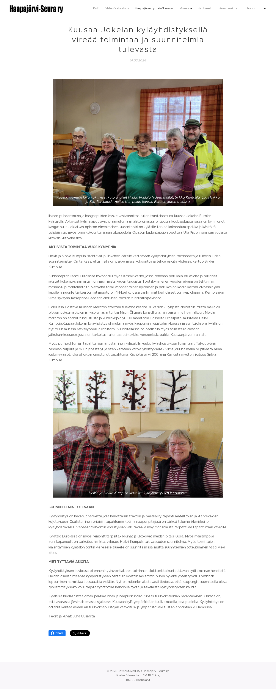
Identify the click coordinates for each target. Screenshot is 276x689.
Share (57, 633)
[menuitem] (209, 8)
